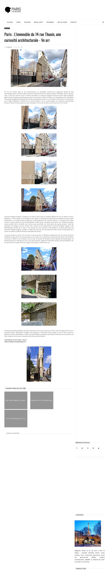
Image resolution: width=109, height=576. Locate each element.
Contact (73, 22)
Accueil (10, 22)
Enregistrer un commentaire (13, 433)
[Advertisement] (73, 7)
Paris (19, 22)
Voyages (27, 22)
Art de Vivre (62, 22)
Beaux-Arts (38, 22)
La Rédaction (9, 47)
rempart (7, 28)
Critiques (50, 22)
